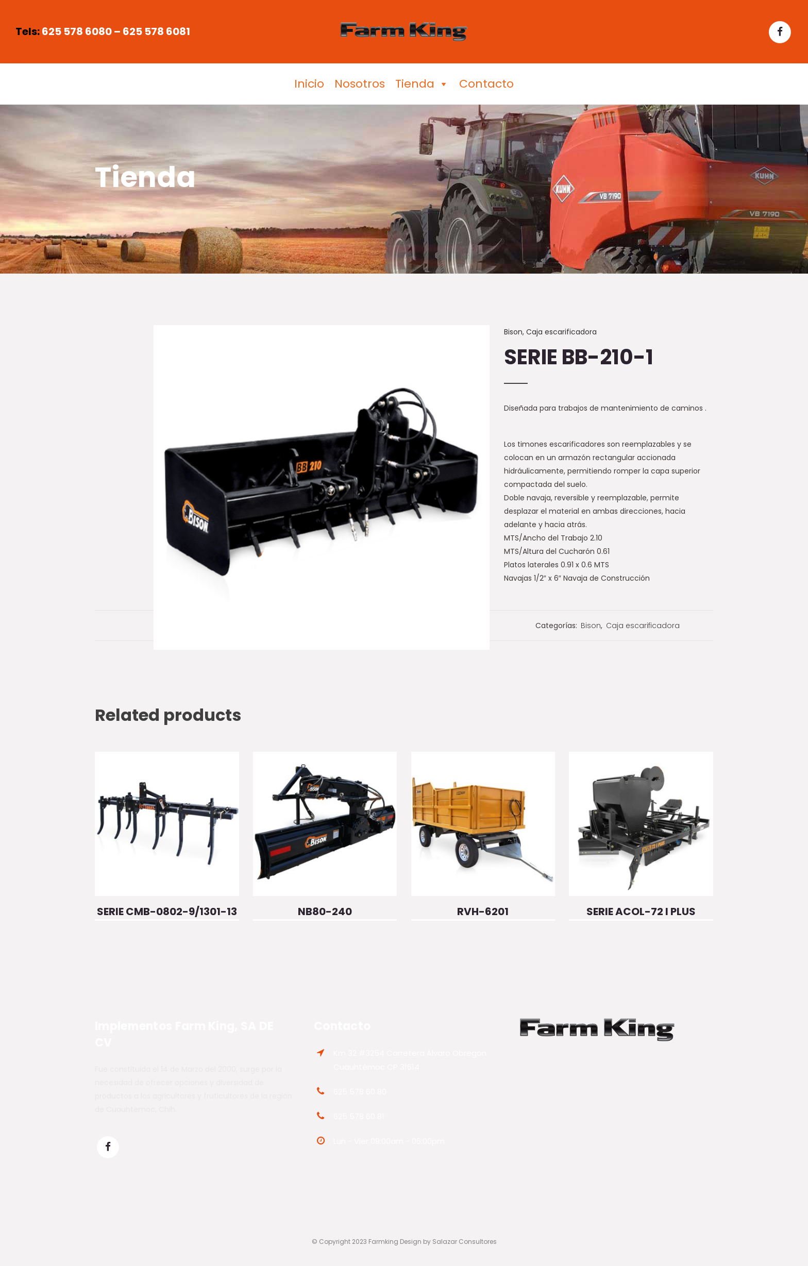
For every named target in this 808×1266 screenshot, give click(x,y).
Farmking (383, 1241)
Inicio (309, 84)
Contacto (486, 84)
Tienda (422, 84)
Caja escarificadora (561, 332)
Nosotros (359, 84)
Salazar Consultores (464, 1241)
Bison (513, 332)
